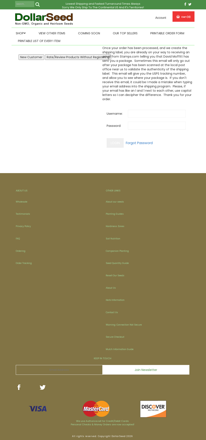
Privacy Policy (23, 226)
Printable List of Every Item (39, 41)
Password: (114, 126)
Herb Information (115, 300)
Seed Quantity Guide (117, 263)
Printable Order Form (167, 33)
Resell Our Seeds (115, 275)
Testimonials (23, 214)
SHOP (20, 33)
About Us (111, 287)
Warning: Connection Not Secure (124, 324)
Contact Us (112, 312)
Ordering (20, 251)
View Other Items (52, 33)
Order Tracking (24, 263)
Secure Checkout (115, 337)
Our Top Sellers (125, 33)
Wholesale (21, 201)
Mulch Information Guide (119, 349)
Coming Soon (89, 33)
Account (160, 17)
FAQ (18, 238)
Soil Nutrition (113, 238)
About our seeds (115, 201)
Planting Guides (115, 214)
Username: (115, 113)
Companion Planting (117, 251)
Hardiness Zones (115, 226)
